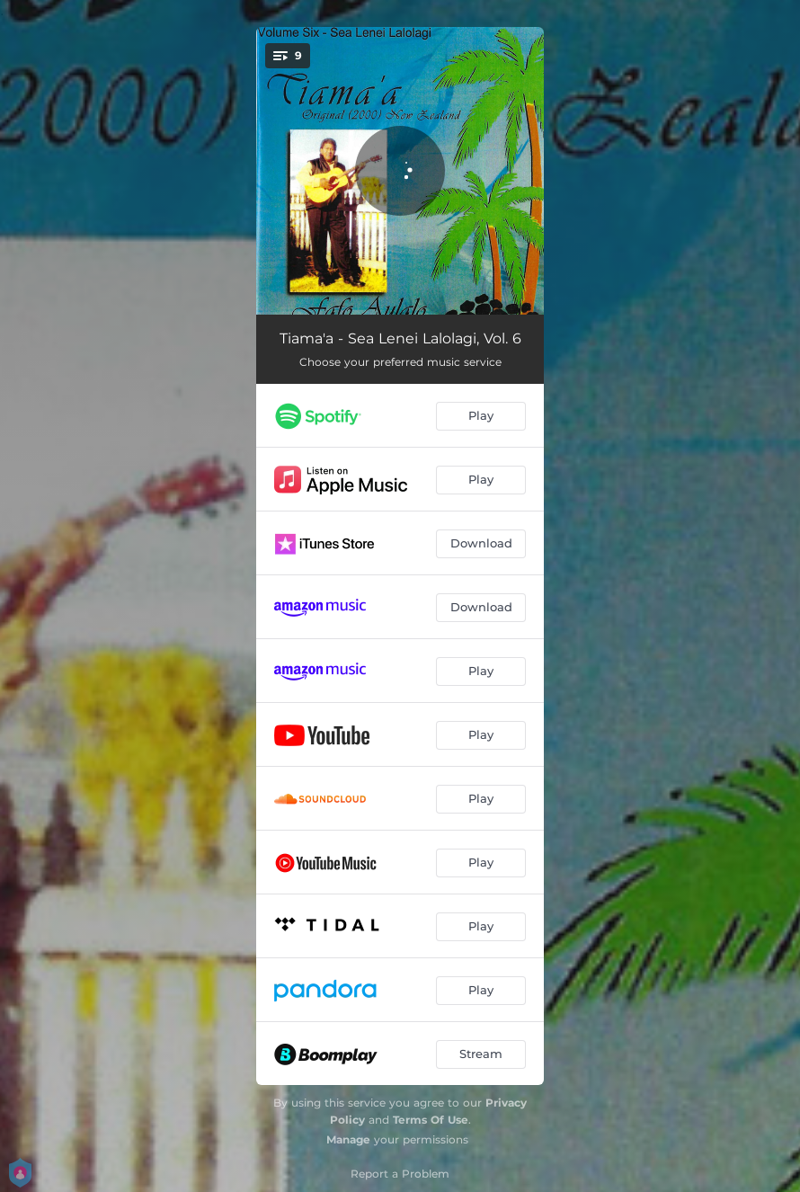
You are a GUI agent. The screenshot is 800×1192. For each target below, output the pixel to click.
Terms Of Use (430, 1119)
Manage (348, 1139)
